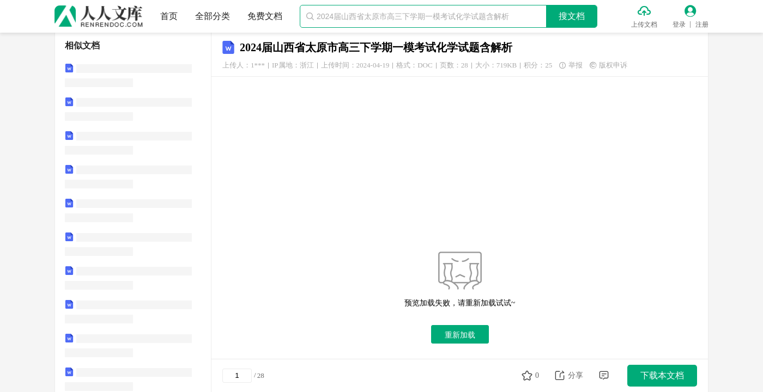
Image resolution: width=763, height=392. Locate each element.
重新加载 (460, 334)
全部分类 (212, 16)
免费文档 (264, 16)
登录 (679, 24)
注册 (701, 24)
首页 (169, 16)
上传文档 (644, 24)
